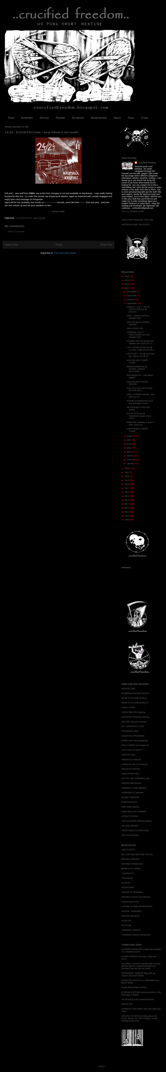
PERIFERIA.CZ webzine (132, 792)
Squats (117, 117)
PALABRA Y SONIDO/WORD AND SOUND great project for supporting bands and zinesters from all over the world (141, 966)
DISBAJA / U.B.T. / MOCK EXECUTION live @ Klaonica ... (138, 309)
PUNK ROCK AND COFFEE (134, 987)
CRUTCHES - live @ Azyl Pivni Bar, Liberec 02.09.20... (140, 355)
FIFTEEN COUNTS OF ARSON (136, 897)
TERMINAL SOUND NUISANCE (136, 935)
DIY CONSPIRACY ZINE (133, 726)
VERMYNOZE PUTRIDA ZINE (135, 830)
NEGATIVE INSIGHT (131, 769)
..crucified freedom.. (147, 162)
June (129, 444)
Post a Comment (16, 231)
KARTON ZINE (128, 755)
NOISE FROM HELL (131, 774)
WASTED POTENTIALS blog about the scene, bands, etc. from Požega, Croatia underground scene (140, 1018)
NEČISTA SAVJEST (130, 916)
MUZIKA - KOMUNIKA (132, 911)
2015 (127, 496)
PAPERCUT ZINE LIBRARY (134, 788)
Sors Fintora (50, 202)
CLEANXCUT (128, 873)
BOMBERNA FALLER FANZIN (135, 693)
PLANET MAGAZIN (130, 797)
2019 (127, 480)
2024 (127, 284)
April (129, 452)
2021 (127, 472)
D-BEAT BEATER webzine (133, 712)
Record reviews (99, 117)
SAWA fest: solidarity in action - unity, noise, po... (140, 423)
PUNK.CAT (127, 921)
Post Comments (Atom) (65, 253)
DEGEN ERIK (128, 887)
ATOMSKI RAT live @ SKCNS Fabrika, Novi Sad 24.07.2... (140, 342)
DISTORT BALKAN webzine (134, 722)
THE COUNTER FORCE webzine (137, 821)
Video (131, 117)
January (131, 463)
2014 (127, 500)
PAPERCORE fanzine (131, 783)
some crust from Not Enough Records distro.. (139, 389)
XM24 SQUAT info (135, 328)
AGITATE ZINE (128, 688)
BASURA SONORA (130, 859)
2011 (127, 512)
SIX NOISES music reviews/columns (138, 999)
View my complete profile (133, 211)
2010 (127, 516)
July (129, 440)
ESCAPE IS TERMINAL (132, 892)
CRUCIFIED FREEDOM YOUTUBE (137, 220)
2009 (127, 519)
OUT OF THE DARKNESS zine (136, 778)
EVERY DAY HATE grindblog (135, 740)
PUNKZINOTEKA (129, 802)
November (132, 295)
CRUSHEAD (127, 878)
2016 (127, 492)
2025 (127, 280)
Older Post (106, 244)
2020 (127, 476)
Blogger (101, 1066)
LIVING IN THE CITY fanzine (135, 764)
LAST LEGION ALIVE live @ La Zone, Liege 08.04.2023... (141, 348)
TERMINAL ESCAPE (131, 930)
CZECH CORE (128, 707)
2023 (127, 288)
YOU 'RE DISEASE (130, 835)
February (131, 459)
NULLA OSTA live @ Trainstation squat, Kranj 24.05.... (139, 416)
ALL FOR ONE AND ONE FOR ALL (137, 854)
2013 (127, 504)
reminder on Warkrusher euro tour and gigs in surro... (140, 402)
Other (144, 117)
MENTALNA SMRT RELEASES (136, 224)
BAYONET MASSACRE (132, 864)
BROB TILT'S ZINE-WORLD (134, 698)
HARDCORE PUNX (130, 902)
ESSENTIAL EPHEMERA (133, 736)
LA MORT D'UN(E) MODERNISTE (137, 906)
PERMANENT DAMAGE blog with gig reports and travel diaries (138, 974)
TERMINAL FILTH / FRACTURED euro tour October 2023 (138, 334)
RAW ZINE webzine (130, 807)
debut (82, 202)
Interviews (27, 117)
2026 (127, 276)
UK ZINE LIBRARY (130, 826)
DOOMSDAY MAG (130, 731)
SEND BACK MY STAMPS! (134, 811)
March (130, 456)
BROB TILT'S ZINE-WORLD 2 (135, 703)
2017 (127, 488)
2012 (127, 508)
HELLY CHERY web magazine (135, 745)
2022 (127, 468)
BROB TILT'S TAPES (131, 868)
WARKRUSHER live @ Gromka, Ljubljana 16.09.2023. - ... (137, 369)
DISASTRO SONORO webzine (135, 717)
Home (11, 117)
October (131, 299)
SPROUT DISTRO (130, 816)
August (130, 436)
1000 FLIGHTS (128, 850)
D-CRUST (126, 883)
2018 (127, 484)
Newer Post (11, 244)
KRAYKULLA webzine (131, 759)
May (129, 448)
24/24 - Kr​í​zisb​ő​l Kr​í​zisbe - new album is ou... (141, 395)
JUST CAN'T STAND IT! (132, 750)
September (132, 303)
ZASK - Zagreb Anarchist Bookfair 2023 (138, 316)
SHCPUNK (126, 925)
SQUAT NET (127, 1004)
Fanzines (60, 117)
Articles (44, 117)
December (132, 291)
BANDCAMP (58, 211)
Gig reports (78, 117)
